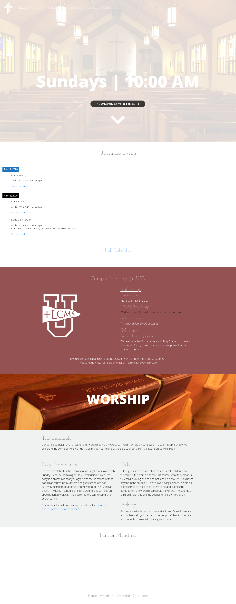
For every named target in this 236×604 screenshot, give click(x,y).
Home (22, 8)
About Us (37, 8)
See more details (19, 186)
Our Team (75, 8)
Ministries (54, 8)
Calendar (92, 8)
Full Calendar (118, 250)
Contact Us (109, 8)
